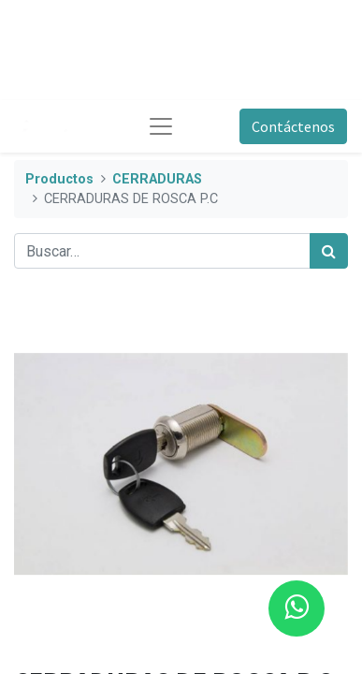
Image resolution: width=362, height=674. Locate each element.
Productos (59, 179)
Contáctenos (293, 126)
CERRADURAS (157, 179)
